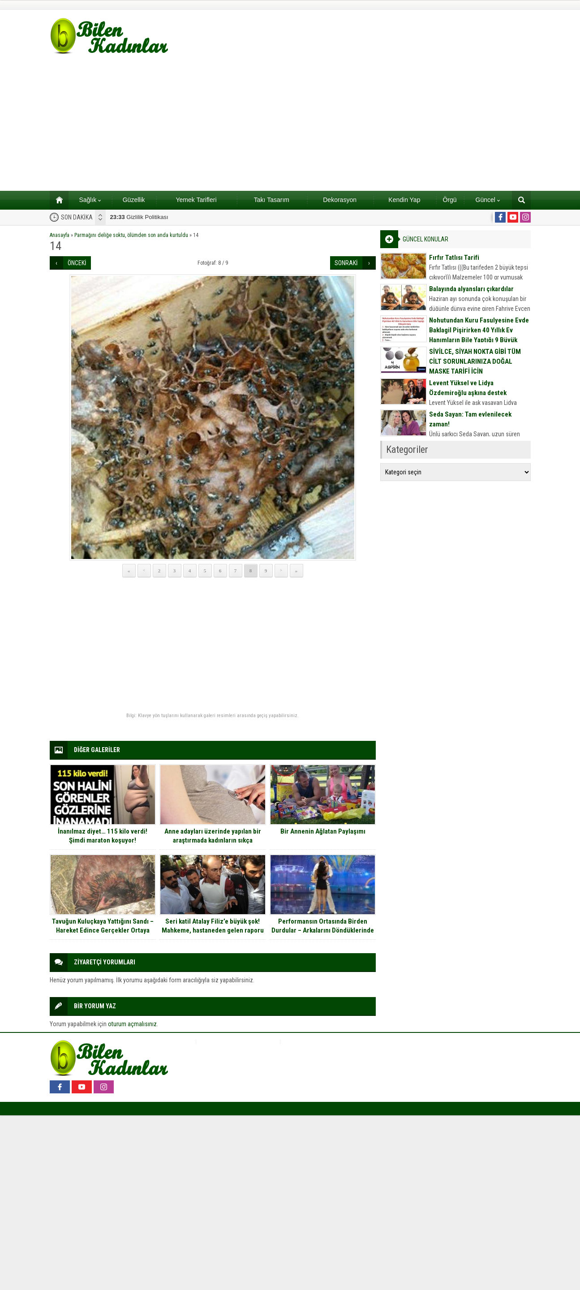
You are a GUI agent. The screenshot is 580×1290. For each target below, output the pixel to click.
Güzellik (134, 199)
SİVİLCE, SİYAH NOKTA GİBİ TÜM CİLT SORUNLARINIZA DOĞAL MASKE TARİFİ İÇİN (475, 361)
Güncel (488, 199)
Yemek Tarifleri (196, 199)
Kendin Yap (404, 199)
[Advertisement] (290, 123)
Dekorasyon (340, 199)
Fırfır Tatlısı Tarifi (454, 258)
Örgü (450, 199)
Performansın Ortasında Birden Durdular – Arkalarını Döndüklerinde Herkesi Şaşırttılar (322, 930)
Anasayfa (59, 235)
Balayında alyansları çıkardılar (471, 289)
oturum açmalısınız (132, 1024)
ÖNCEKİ (77, 263)
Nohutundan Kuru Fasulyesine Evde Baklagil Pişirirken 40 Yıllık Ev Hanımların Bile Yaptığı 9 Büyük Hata (479, 335)
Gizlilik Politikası (139, 217)
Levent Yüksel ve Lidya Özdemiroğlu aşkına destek (468, 388)
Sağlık (90, 199)
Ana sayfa (56, 199)
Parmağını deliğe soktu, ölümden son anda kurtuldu (131, 235)
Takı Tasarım (271, 199)
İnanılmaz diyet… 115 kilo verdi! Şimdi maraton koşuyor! (102, 835)
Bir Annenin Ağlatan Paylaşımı (322, 831)
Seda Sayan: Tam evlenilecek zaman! (470, 419)
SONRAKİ (346, 263)
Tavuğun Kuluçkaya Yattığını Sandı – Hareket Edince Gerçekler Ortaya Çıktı (103, 930)
